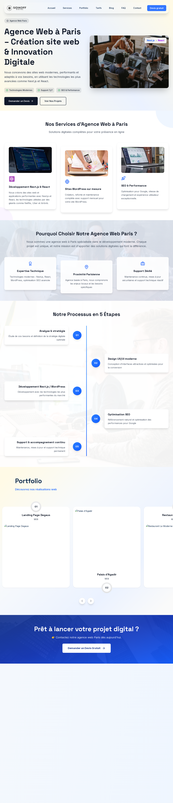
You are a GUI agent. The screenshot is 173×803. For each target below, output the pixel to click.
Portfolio (83, 8)
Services (67, 8)
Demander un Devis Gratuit (86, 651)
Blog (111, 8)
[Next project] (91, 601)
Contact (137, 8)
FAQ (123, 8)
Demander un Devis (21, 101)
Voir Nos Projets (53, 101)
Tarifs (99, 8)
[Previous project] (82, 601)
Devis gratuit (157, 8)
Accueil (51, 8)
